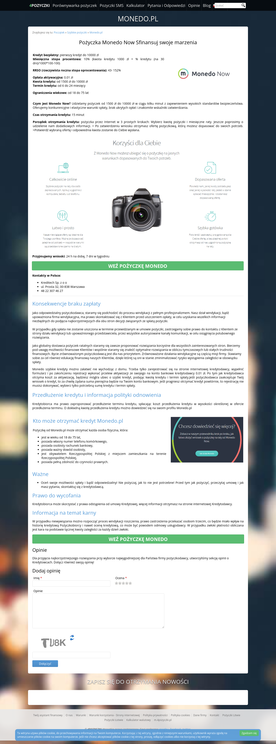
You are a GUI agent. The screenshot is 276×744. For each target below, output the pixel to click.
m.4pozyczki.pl (163, 720)
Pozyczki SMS (112, 5)
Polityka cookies (180, 715)
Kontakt (214, 715)
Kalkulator (135, 5)
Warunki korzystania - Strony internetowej (114, 715)
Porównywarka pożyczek (75, 5)
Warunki (81, 715)
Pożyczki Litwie (231, 715)
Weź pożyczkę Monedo (137, 266)
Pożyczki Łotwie (113, 720)
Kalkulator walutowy (138, 720)
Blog (207, 5)
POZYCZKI (39, 5)
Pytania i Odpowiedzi (166, 5)
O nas (69, 715)
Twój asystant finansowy (48, 715)
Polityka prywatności (155, 715)
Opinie (194, 5)
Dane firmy (200, 715)
